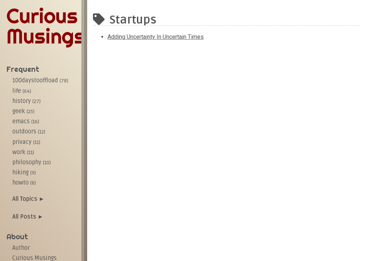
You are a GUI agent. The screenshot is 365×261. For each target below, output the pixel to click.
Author (21, 248)
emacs (25, 121)
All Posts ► (28, 216)
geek (23, 111)
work (23, 152)
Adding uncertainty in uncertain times (156, 36)
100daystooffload (40, 80)
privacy (26, 142)
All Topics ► (28, 199)
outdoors (28, 131)
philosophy (31, 162)
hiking (24, 172)
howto (24, 182)
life (21, 91)
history (26, 101)
